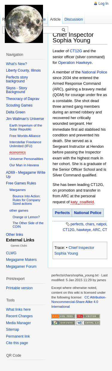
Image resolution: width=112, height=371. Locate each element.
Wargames (17, 190)
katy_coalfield (82, 202)
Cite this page (17, 343)
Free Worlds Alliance (24, 136)
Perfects (62, 212)
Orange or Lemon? (26, 217)
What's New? (16, 64)
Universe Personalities (26, 159)
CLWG (11, 253)
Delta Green (15, 112)
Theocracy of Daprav (22, 99)
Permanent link (18, 336)
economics (17, 152)
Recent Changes (19, 316)
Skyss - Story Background (16, 90)
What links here (18, 309)
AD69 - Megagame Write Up (25, 174)
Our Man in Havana (24, 165)
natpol (101, 224)
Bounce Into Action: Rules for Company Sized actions (26, 199)
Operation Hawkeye (75, 62)
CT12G (76, 51)
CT (104, 230)
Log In (103, 3)
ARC (96, 230)
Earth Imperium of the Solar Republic (25, 127)
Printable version (19, 288)
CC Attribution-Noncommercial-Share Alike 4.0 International (78, 301)
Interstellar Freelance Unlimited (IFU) (25, 144)
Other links (14, 235)
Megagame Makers (21, 260)
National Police (94, 72)
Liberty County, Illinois (23, 70)
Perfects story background (17, 79)
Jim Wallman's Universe (25, 119)
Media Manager (18, 323)
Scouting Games (19, 105)
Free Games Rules (21, 183)
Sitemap (12, 329)
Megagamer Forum (21, 266)
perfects (76, 224)
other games (18, 210)
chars (89, 224)
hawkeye (83, 230)
